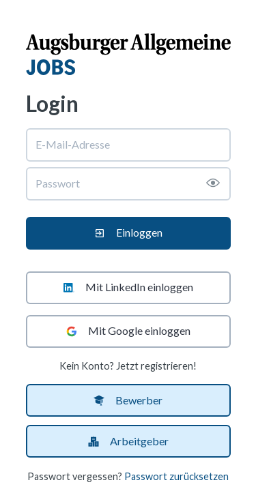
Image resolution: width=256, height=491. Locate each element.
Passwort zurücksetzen (176, 476)
